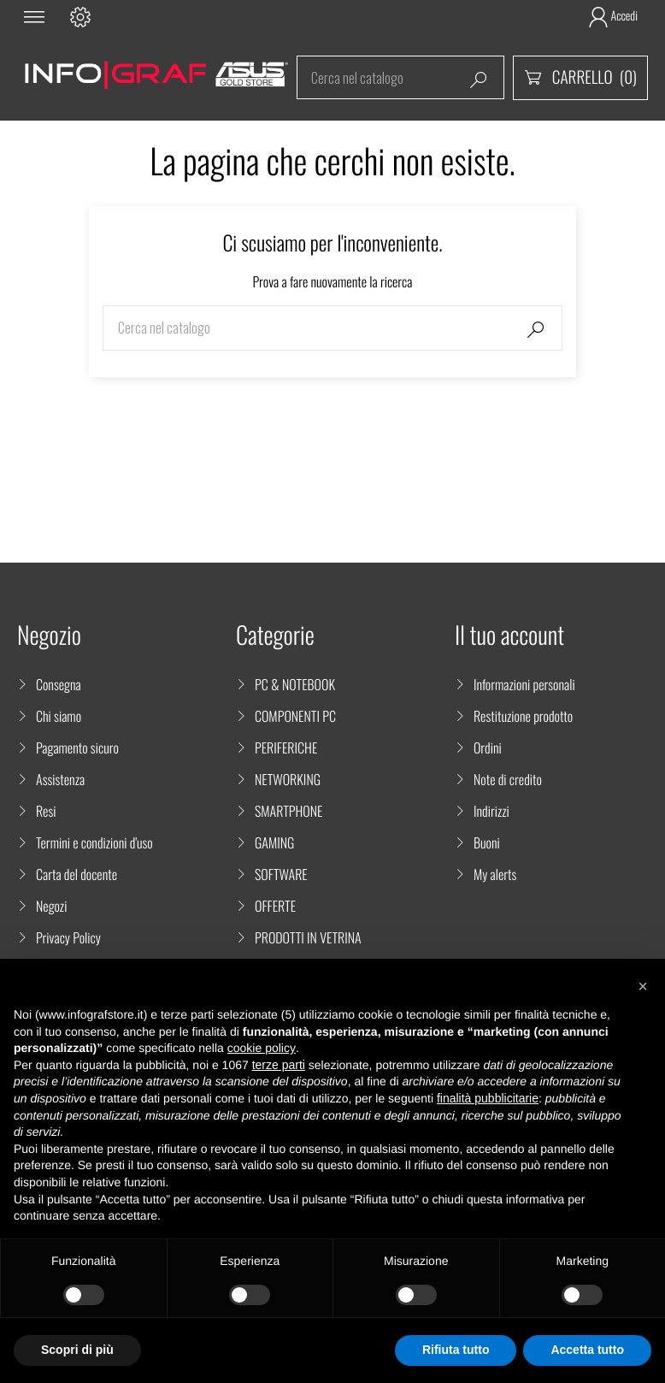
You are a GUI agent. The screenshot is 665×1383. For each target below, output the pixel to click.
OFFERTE (275, 905)
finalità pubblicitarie (487, 1098)
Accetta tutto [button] (587, 1349)
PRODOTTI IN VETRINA (308, 937)
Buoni (487, 842)
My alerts (495, 874)
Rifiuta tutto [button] (456, 1349)
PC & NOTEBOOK (295, 684)
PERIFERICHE (286, 747)
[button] (642, 986)
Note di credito (508, 779)
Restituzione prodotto (523, 716)
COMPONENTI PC (295, 716)
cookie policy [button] (261, 1048)
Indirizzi (491, 811)
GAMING (274, 842)
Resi (46, 811)
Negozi (51, 905)
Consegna (58, 684)
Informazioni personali (524, 684)
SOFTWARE (281, 874)
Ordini (488, 747)
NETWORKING (288, 779)
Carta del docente (76, 874)
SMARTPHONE (288, 811)
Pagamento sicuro (77, 747)
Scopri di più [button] (77, 1349)
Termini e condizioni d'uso (94, 842)
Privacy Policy (68, 937)
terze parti (278, 1065)
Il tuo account (509, 635)
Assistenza (60, 779)
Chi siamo (58, 716)
